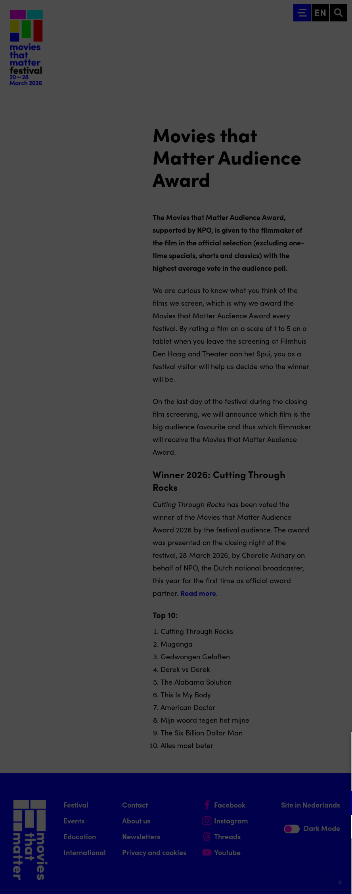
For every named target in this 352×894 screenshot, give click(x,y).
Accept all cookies (284, 856)
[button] (276, 802)
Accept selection (284, 879)
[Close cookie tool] (339, 746)
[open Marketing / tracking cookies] (339, 827)
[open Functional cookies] (339, 803)
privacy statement (253, 776)
